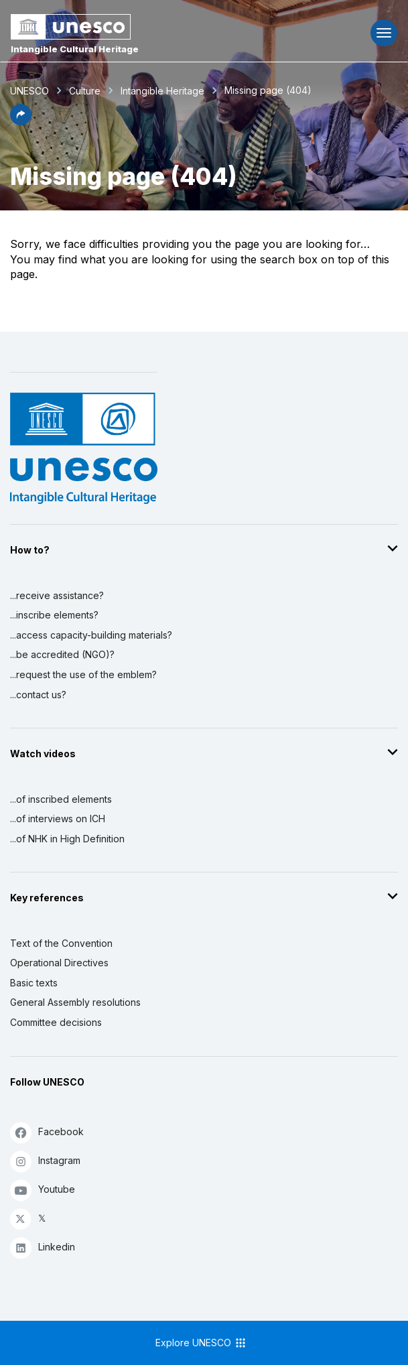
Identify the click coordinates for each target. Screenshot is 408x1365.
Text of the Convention (61, 943)
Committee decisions (56, 1022)
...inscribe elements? (54, 615)
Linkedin (42, 1247)
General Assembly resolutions (75, 1002)
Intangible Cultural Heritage (75, 49)
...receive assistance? (57, 595)
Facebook (47, 1132)
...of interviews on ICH (57, 818)
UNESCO (29, 90)
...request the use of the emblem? (83, 674)
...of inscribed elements (61, 799)
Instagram (45, 1161)
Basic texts (34, 982)
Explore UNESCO (201, 1343)
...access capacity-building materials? (91, 635)
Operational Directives (59, 962)
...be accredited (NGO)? (62, 654)
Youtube (42, 1189)
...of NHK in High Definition (67, 838)
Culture (84, 90)
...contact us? (38, 694)
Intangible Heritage (162, 90)
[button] (20, 121)
